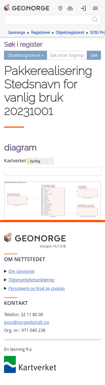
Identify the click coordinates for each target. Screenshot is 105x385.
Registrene (40, 32)
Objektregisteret (70, 32)
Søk (94, 55)
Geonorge (16, 32)
